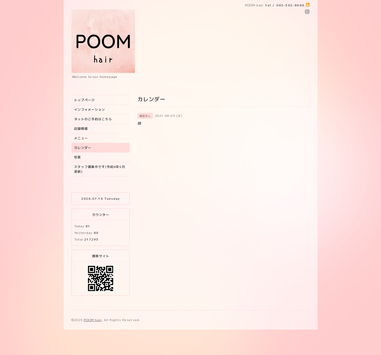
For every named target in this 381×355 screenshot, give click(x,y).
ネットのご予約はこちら (93, 119)
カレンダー (82, 147)
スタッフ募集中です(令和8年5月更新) (99, 169)
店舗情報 (81, 128)
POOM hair (93, 320)
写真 (77, 157)
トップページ (84, 100)
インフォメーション (89, 109)
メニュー (81, 138)
